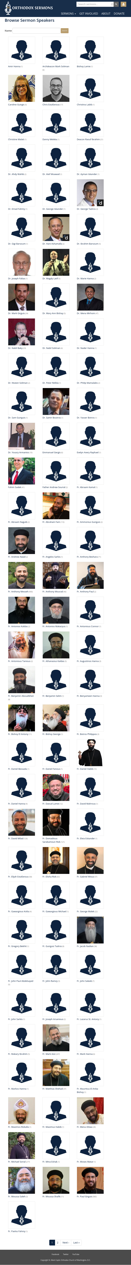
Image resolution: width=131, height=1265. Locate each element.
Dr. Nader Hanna (85, 348)
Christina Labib (84, 104)
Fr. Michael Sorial (16, 1161)
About (105, 13)
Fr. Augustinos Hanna (88, 661)
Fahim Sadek (14, 487)
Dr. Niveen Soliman (18, 382)
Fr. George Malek (85, 911)
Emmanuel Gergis (52, 452)
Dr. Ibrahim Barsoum (87, 243)
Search (64, 31)
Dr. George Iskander (53, 208)
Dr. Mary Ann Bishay (53, 313)
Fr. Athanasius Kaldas (53, 661)
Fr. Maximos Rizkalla (18, 1126)
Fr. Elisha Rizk (49, 876)
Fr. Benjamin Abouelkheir (21, 695)
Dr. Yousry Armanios (18, 452)
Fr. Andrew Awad (16, 556)
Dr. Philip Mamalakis (87, 382)
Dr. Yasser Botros (86, 417)
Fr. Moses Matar (85, 1161)
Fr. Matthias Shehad (53, 1088)
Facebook (55, 1254)
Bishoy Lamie (83, 66)
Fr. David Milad (15, 838)
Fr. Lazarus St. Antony (88, 1019)
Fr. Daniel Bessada (17, 768)
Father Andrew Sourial (54, 487)
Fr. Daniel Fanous (51, 768)
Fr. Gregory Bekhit (17, 946)
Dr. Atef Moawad (51, 174)
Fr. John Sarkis (15, 1019)
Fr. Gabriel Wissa (85, 876)
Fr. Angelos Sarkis (51, 556)
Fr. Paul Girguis (84, 1196)
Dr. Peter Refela (51, 382)
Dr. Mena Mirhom (86, 313)
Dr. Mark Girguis (16, 313)
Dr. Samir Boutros (52, 417)
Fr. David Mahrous (86, 803)
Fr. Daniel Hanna (16, 803)
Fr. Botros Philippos (87, 734)
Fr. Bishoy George (52, 734)
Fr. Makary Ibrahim (17, 1053)
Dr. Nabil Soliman (51, 348)
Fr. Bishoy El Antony (18, 734)
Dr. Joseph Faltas (16, 278)
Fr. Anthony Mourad (53, 591)
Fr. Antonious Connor (88, 626)
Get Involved (88, 13)
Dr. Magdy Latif (50, 278)
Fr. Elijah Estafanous (18, 876)
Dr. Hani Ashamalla (52, 243)
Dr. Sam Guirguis (16, 417)
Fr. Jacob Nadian (85, 946)
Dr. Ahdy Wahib (16, 174)
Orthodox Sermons (29, 8)
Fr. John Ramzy (50, 980)
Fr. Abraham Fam (51, 521)
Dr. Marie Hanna (85, 278)
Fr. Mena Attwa (84, 1126)
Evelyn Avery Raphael (87, 452)
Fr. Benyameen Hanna (88, 695)
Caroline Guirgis (16, 104)
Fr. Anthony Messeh (18, 591)
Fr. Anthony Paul (85, 591)
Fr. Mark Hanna (85, 1053)
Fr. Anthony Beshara (87, 556)
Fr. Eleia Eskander (86, 838)
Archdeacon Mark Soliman (56, 66)
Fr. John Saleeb (84, 980)
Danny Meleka (50, 139)
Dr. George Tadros (86, 208)
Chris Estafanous (51, 104)
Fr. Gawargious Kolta (18, 911)
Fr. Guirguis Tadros (52, 946)
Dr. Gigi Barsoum (16, 243)
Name (8, 30)
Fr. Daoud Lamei (51, 803)
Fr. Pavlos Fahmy (16, 1231)
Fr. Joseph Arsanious (53, 1019)
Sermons (68, 13)
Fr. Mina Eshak (50, 1161)
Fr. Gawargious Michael (54, 911)
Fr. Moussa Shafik (51, 1196)
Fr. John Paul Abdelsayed (20, 980)
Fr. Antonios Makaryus (54, 626)
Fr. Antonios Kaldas (18, 626)
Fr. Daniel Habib (85, 768)
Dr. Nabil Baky (15, 348)
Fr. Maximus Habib (52, 1126)
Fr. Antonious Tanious (19, 661)
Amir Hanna (14, 66)
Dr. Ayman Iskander (87, 174)
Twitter (66, 1254)
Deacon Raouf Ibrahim (88, 139)
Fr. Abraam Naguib (17, 521)
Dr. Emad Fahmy (16, 208)
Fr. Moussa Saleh (16, 1196)
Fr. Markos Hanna (17, 1088)
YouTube (75, 1254)
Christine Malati (16, 139)
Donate (119, 13)
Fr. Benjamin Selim (52, 695)
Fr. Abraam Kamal (86, 487)
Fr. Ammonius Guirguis (88, 521)
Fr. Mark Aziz (49, 1053)
